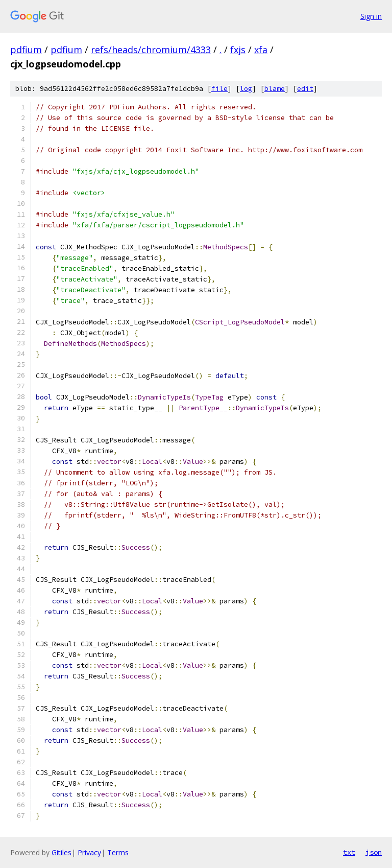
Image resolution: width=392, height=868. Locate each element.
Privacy (89, 852)
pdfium (26, 49)
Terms (118, 852)
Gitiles (61, 852)
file (219, 88)
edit (305, 88)
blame (274, 88)
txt (349, 852)
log (246, 88)
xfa (260, 49)
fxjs (238, 49)
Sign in (371, 16)
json (373, 852)
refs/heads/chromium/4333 (151, 49)
